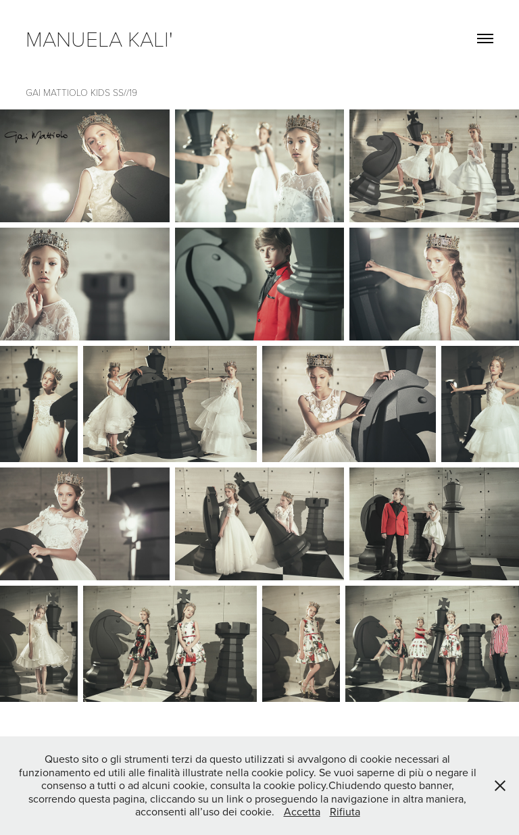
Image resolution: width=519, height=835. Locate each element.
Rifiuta (345, 811)
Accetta (302, 811)
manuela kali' (105, 38)
